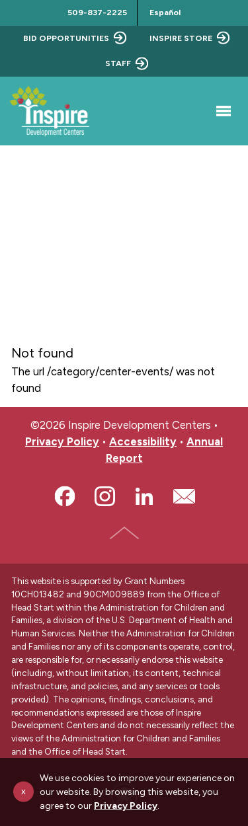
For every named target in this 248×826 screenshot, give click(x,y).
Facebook (64, 496)
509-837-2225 (97, 12)
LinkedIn (144, 496)
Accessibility (143, 441)
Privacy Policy (62, 441)
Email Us (183, 496)
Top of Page (124, 532)
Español (165, 12)
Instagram (104, 496)
